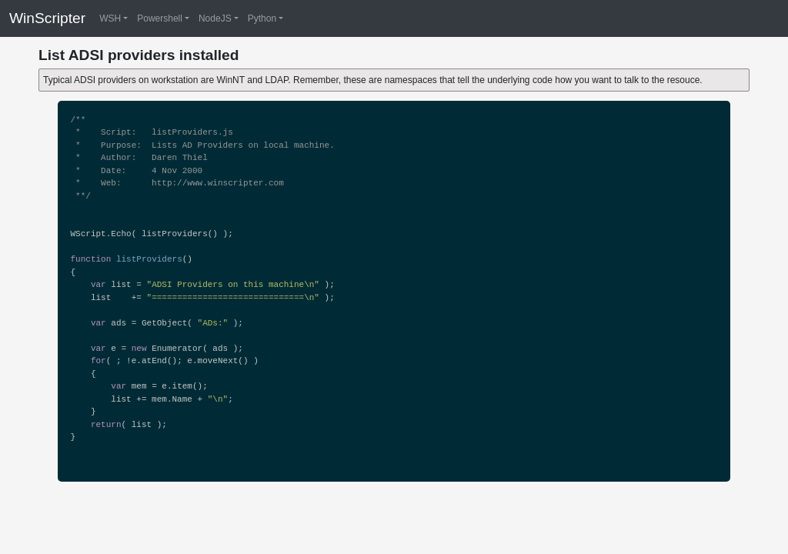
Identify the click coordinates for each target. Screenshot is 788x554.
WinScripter (47, 18)
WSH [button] (110, 18)
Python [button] (262, 18)
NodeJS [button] (215, 18)
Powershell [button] (159, 18)
